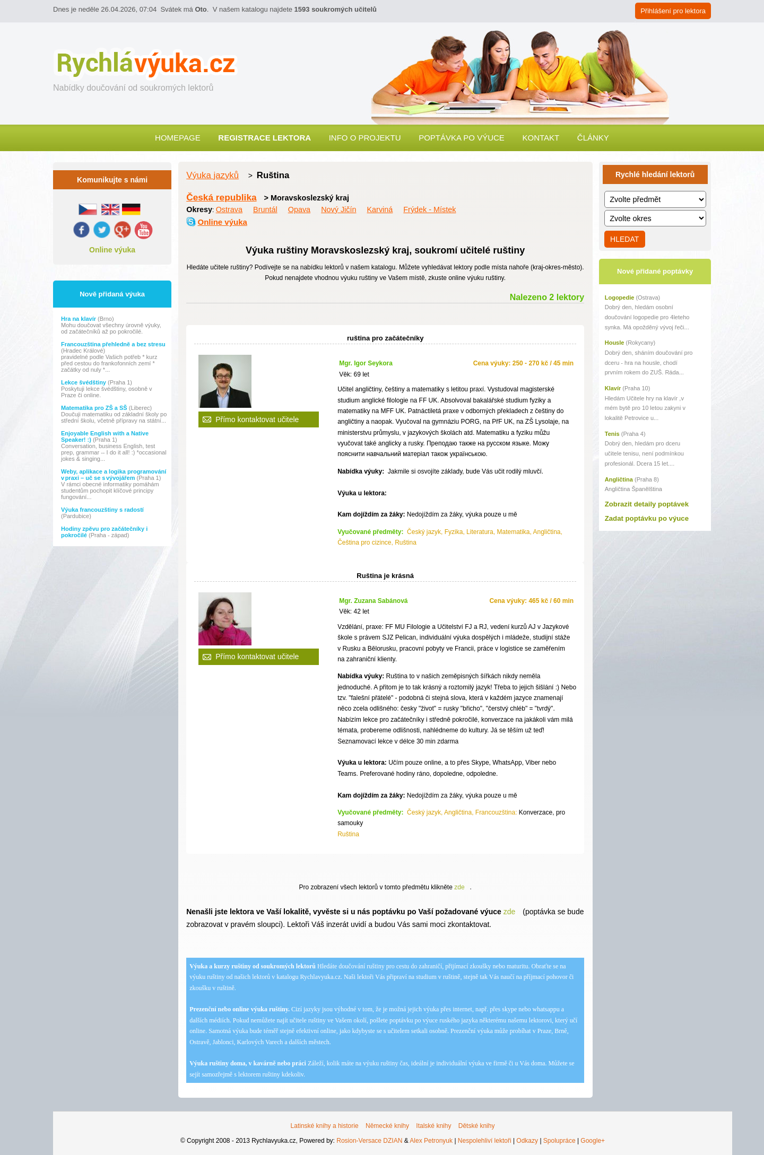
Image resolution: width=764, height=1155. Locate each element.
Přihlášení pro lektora (673, 11)
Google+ (592, 1140)
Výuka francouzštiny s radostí (102, 509)
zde (459, 887)
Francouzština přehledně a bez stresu (113, 344)
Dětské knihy (476, 1126)
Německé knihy (387, 1126)
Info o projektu (365, 137)
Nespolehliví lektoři (484, 1140)
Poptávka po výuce (462, 137)
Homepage (178, 137)
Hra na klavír (79, 319)
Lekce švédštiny (84, 382)
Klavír (613, 388)
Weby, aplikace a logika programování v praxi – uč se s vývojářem (113, 474)
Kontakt (540, 137)
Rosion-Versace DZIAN (369, 1140)
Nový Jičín (338, 209)
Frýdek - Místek (429, 209)
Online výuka (112, 250)
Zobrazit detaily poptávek (647, 504)
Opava (299, 209)
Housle (614, 342)
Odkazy (527, 1140)
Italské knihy (433, 1126)
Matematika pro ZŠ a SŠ (95, 408)
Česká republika (221, 197)
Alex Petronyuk (431, 1140)
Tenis (612, 434)
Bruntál (265, 209)
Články (593, 137)
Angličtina (619, 479)
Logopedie (620, 297)
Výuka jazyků (212, 175)
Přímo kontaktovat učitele (257, 419)
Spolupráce (559, 1140)
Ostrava (229, 209)
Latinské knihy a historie (325, 1126)
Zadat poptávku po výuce (647, 518)
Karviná (380, 209)
